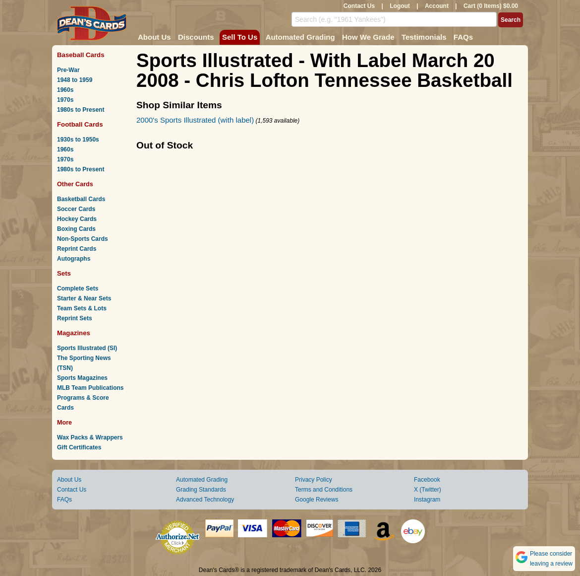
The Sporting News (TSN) (84, 363)
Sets (64, 273)
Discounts (196, 37)
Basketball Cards (81, 199)
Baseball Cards (81, 55)
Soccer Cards (76, 209)
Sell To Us (239, 37)
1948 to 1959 (74, 79)
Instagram (427, 499)
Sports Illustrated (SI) (87, 348)
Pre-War (68, 70)
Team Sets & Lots (82, 308)
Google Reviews (316, 499)
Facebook (427, 479)
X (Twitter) (427, 489)
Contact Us (359, 5)
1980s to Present (80, 109)
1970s (65, 99)
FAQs (463, 37)
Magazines (73, 333)
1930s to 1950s (78, 139)
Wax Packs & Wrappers (90, 437)
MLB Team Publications (90, 387)
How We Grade (368, 37)
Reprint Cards (76, 248)
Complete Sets (77, 288)
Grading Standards (201, 489)
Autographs (73, 258)
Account (437, 5)
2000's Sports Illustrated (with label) (195, 120)
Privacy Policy (313, 479)
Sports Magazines (82, 377)
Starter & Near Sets (84, 298)
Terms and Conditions (323, 489)
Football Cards (80, 124)
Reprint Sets (74, 318)
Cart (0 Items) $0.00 (491, 5)
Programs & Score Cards (83, 402)
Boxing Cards (76, 228)
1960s (65, 89)
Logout (400, 5)
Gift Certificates (79, 447)
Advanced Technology (205, 499)
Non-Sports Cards (82, 238)
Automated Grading (300, 37)
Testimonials (424, 37)
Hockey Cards (77, 219)
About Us (154, 37)
